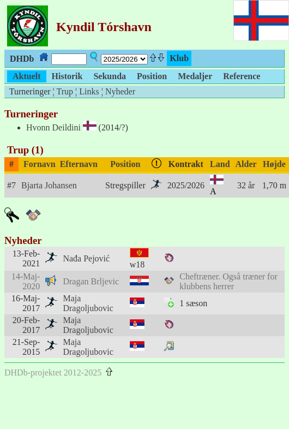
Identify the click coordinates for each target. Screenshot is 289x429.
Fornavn (39, 164)
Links (89, 91)
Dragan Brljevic (91, 281)
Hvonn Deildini (53, 127)
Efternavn (79, 164)
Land (220, 164)
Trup (64, 91)
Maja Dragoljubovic (88, 303)
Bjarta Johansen (49, 185)
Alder (246, 164)
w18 (137, 264)
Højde (274, 164)
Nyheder (120, 91)
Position (125, 164)
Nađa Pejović (86, 258)
